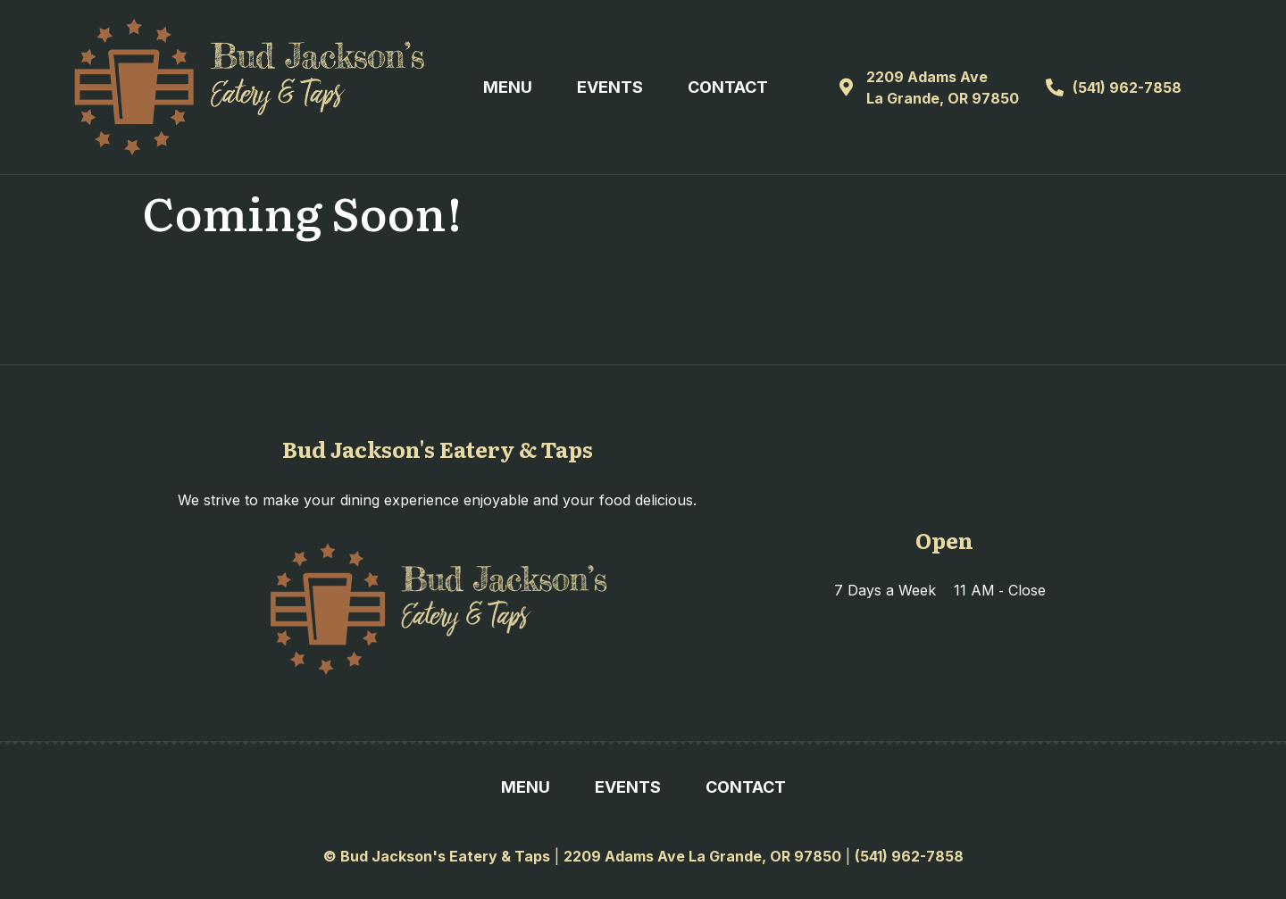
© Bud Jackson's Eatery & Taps (436, 856)
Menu (507, 87)
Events (610, 87)
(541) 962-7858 (909, 856)
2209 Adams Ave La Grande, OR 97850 (702, 856)
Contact (728, 87)
